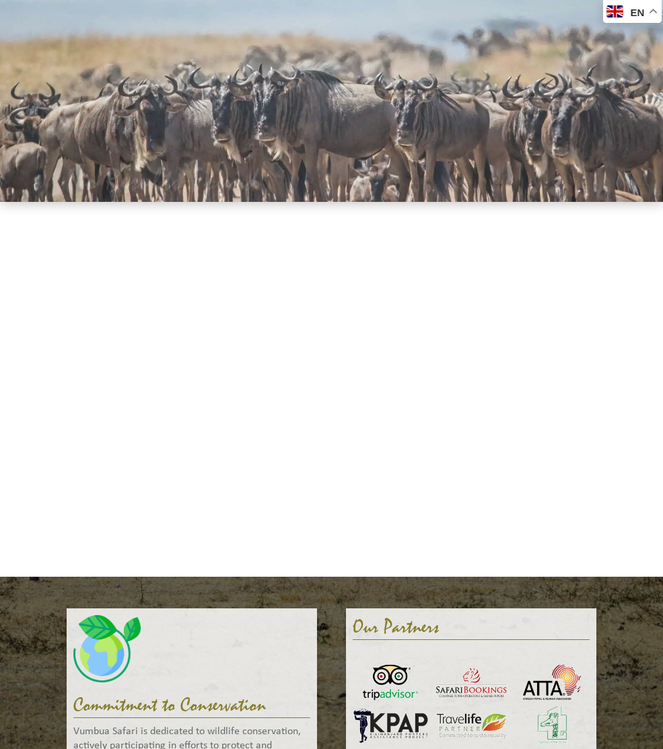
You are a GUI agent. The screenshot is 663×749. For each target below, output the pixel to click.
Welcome (44, 44)
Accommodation (231, 44)
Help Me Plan (456, 44)
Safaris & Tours (128, 44)
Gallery (383, 44)
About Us (319, 44)
